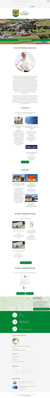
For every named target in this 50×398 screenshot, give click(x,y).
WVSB (15, 358)
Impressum (16, 359)
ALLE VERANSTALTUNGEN (25, 262)
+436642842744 (16, 348)
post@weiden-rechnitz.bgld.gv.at (24, 1)
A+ (30, 6)
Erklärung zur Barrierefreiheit (19, 361)
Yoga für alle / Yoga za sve (18, 230)
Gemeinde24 (21, 394)
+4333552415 (16, 1)
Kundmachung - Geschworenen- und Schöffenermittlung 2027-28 (31, 205)
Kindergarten (15, 374)
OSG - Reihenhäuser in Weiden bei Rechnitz (26, 381)
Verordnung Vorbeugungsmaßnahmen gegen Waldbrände (31, 185)
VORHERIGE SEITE (21, 293)
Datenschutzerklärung (27, 395)
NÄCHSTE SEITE (29, 293)
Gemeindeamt (32, 369)
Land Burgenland (17, 356)
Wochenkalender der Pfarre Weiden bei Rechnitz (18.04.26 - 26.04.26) (31, 127)
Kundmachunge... (16, 369)
